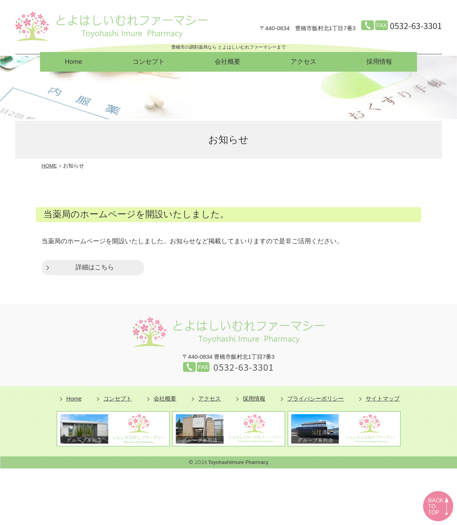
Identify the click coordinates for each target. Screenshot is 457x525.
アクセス (303, 61)
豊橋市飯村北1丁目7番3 (307, 28)
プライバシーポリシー (315, 398)
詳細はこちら (94, 267)
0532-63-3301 (416, 25)
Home (73, 61)
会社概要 (227, 61)
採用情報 (379, 61)
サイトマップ (383, 398)
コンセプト (148, 61)
